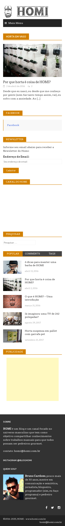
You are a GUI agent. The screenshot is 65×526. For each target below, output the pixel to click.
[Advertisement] (33, 379)
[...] (38, 98)
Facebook (13, 125)
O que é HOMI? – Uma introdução (38, 298)
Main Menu (15, 23)
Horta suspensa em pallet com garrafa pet (41, 332)
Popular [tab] (13, 253)
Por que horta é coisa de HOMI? (27, 82)
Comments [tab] (32, 253)
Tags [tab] (52, 253)
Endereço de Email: (16, 156)
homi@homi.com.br (27, 451)
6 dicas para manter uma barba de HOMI (40, 264)
